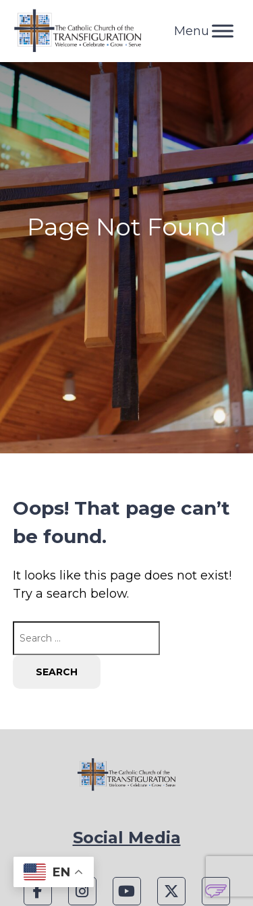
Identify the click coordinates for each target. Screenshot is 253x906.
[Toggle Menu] (222, 30)
